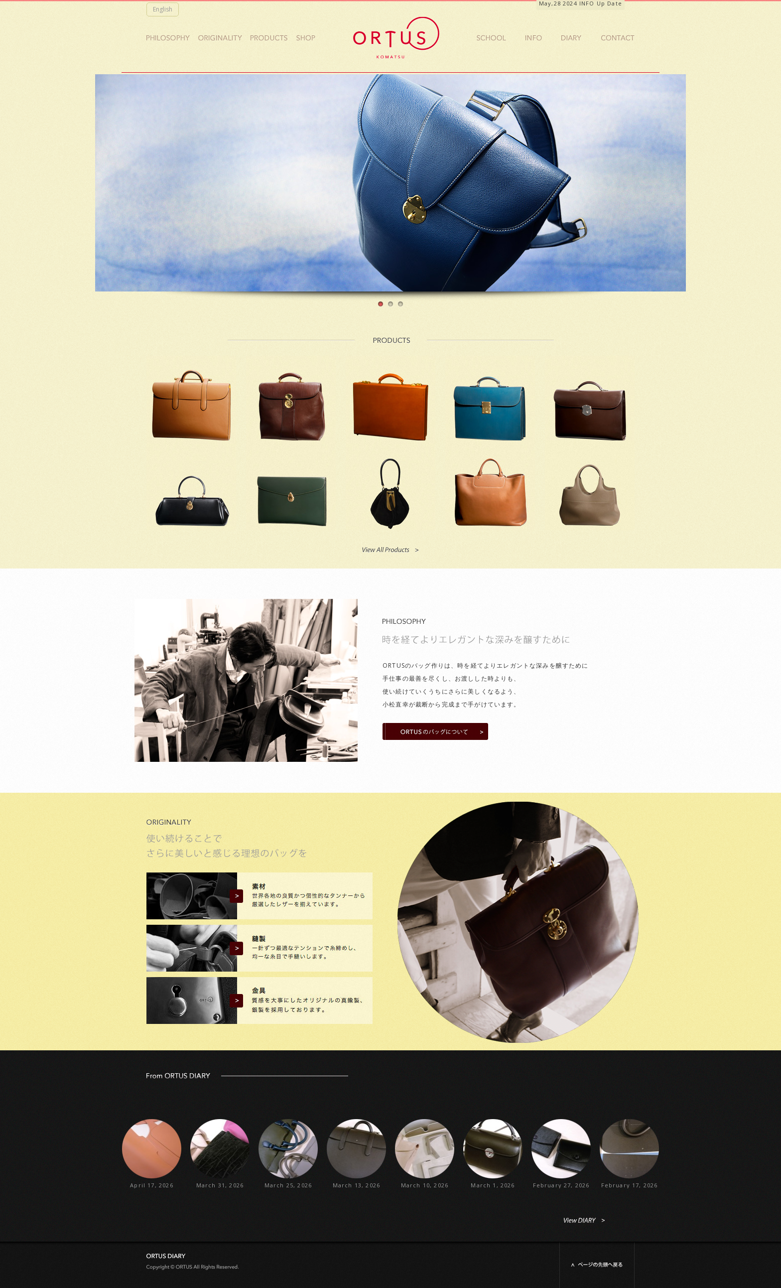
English (162, 9)
